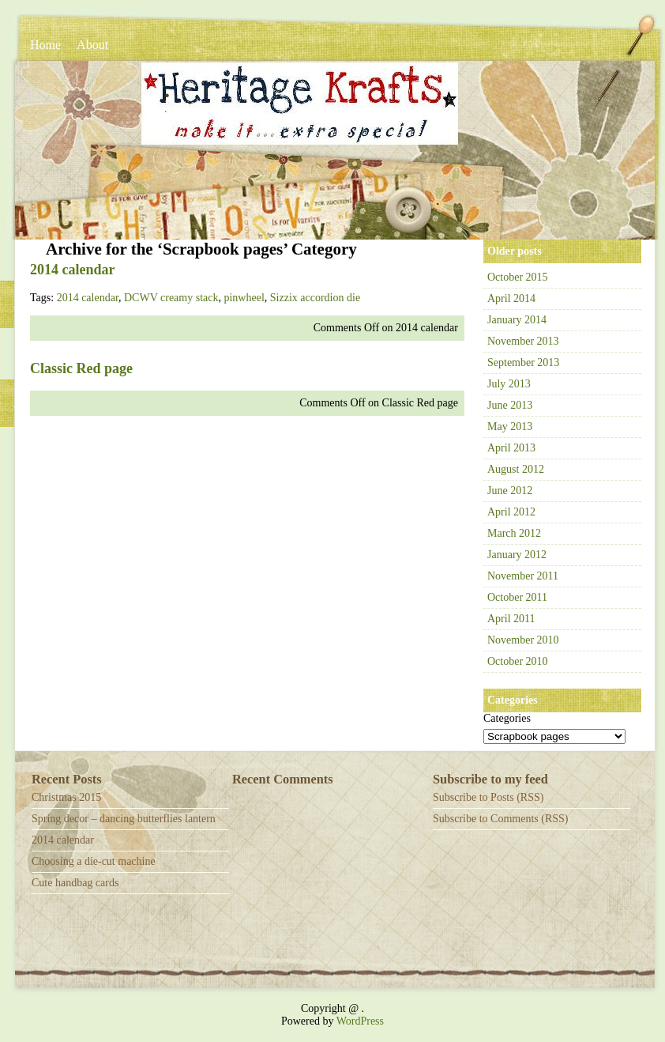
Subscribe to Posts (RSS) (488, 797)
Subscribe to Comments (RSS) (501, 819)
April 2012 (511, 512)
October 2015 (517, 277)
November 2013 (523, 341)
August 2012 (515, 469)
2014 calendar (72, 269)
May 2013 (509, 426)
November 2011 (522, 576)
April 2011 (511, 619)
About (92, 44)
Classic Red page (81, 368)
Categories (507, 718)
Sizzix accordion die (315, 298)
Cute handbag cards (75, 883)
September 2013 (523, 362)
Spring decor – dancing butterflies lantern (124, 819)
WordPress (360, 1021)
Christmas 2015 (66, 797)
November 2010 (523, 640)
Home (45, 44)
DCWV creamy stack (171, 298)
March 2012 (514, 533)
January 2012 (517, 555)
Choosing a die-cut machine (94, 861)
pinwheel (244, 298)
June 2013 (509, 405)
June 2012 (509, 490)
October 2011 (517, 597)
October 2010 (517, 661)
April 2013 (511, 448)
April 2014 (511, 298)
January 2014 (517, 320)
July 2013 (509, 384)
